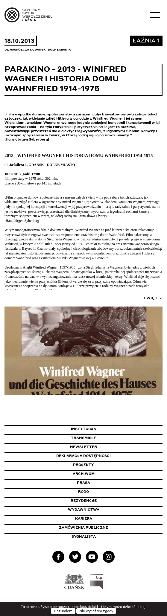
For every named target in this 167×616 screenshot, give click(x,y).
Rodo (83, 492)
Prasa (83, 483)
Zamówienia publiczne (97, 527)
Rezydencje (84, 500)
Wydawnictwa (83, 509)
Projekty (83, 465)
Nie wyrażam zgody (96, 611)
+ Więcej (153, 298)
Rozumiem (63, 611)
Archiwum (84, 474)
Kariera (83, 518)
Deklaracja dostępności (83, 456)
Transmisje (109, 438)
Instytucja (83, 429)
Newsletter (83, 447)
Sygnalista (84, 536)
